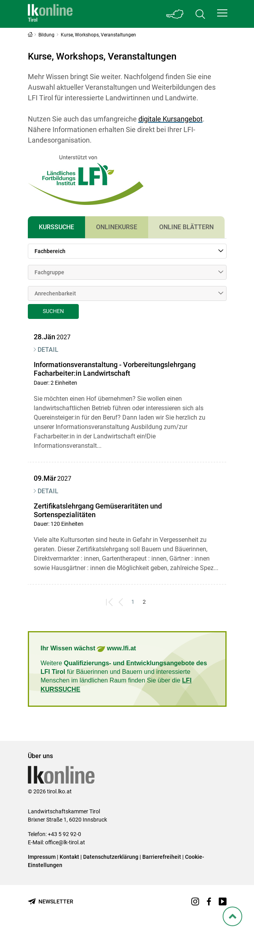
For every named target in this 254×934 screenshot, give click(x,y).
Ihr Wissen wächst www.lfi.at (88, 649)
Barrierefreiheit (161, 857)
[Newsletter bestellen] (50, 902)
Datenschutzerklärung (110, 857)
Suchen (53, 311)
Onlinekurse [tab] (116, 227)
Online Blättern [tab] (186, 227)
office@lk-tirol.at (65, 842)
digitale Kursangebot (170, 119)
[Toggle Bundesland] (175, 14)
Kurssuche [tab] (56, 227)
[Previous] (121, 602)
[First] (110, 602)
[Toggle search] (200, 14)
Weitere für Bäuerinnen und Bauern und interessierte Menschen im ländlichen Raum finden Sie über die (124, 676)
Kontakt (69, 857)
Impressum (42, 857)
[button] (222, 12)
